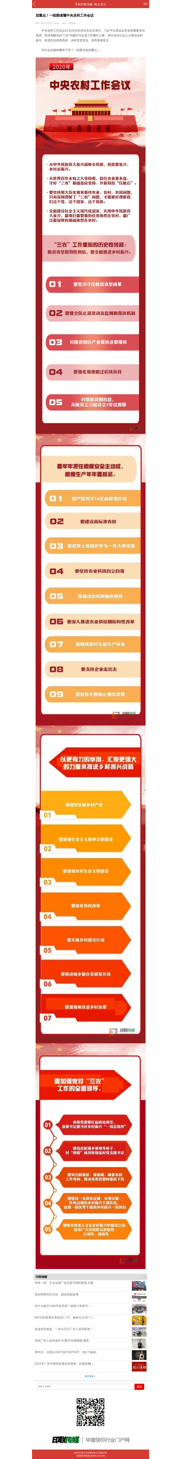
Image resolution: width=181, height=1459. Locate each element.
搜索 (139, 1386)
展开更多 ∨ (90, 1376)
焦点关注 (100, 4)
